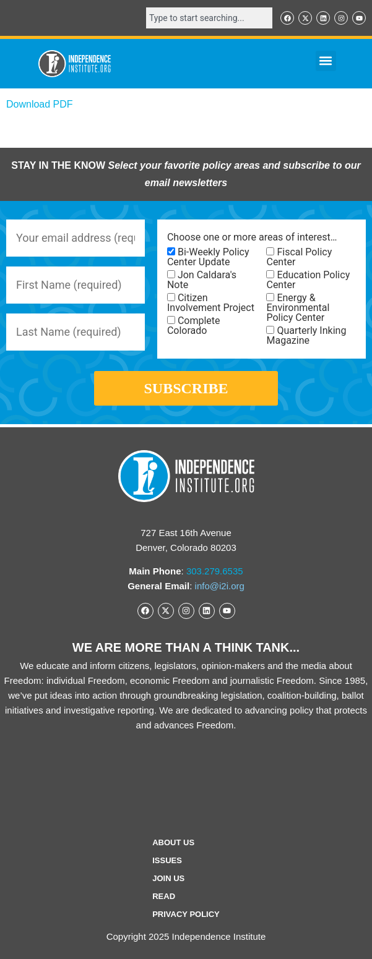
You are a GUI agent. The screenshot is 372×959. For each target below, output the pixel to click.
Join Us (168, 878)
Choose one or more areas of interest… (252, 237)
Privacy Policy (186, 914)
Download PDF (39, 104)
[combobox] (209, 17)
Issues (167, 860)
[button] (326, 61)
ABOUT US (173, 842)
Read (163, 896)
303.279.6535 (214, 571)
